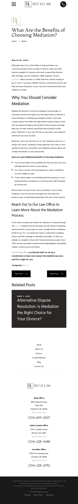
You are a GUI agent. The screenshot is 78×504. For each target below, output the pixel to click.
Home (39, 345)
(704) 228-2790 (39, 465)
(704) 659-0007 (39, 417)
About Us (39, 349)
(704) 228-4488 (39, 441)
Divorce (26, 265)
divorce (18, 226)
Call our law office (20, 252)
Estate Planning (39, 357)
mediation (16, 79)
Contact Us (39, 366)
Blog (39, 362)
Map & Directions (39, 412)
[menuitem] (27, 495)
